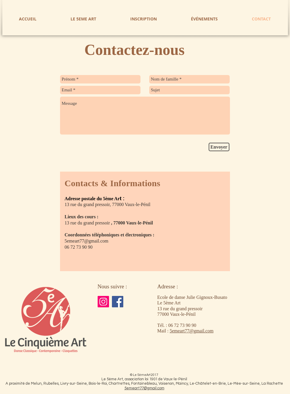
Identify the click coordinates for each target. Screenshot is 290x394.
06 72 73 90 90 (182, 325)
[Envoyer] (219, 147)
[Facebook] (117, 301)
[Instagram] (103, 301)
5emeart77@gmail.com (86, 240)
